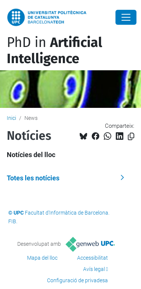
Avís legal (94, 269)
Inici (11, 118)
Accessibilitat (92, 258)
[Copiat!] (131, 136)
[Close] (125, 17)
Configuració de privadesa (77, 280)
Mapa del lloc (42, 258)
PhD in (54, 50)
